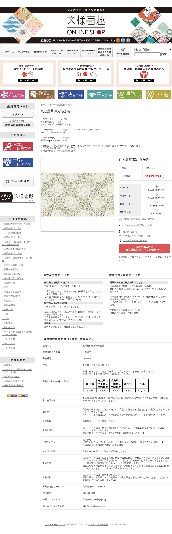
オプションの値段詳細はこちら (136, 225)
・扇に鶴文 (7, 300)
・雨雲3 (5, 287)
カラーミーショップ (55, 524)
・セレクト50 (8, 348)
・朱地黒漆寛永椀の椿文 (14, 249)
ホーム (44, 104)
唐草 (70, 104)
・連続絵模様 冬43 (12, 253)
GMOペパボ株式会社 (98, 524)
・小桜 (5, 314)
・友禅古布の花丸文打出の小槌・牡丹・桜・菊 (16, 243)
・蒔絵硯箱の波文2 (11, 274)
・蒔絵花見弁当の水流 (13, 381)
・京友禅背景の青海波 (13, 278)
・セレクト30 (8, 339)
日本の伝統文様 (57, 104)
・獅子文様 (7, 309)
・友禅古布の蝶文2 (11, 296)
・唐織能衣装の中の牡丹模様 (16, 224)
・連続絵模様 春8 (11, 228)
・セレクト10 (8, 343)
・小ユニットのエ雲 (11, 292)
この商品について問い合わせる (138, 236)
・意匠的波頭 (8, 282)
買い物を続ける (130, 231)
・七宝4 (5, 318)
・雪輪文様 (7, 323)
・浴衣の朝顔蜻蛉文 (11, 233)
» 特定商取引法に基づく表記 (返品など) (138, 219)
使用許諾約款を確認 (65, 151)
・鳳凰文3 (7, 365)
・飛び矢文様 (8, 327)
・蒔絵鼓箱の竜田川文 (13, 265)
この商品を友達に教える (135, 240)
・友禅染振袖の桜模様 (13, 385)
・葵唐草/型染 (8, 305)
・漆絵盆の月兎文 (10, 269)
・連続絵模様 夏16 (12, 237)
